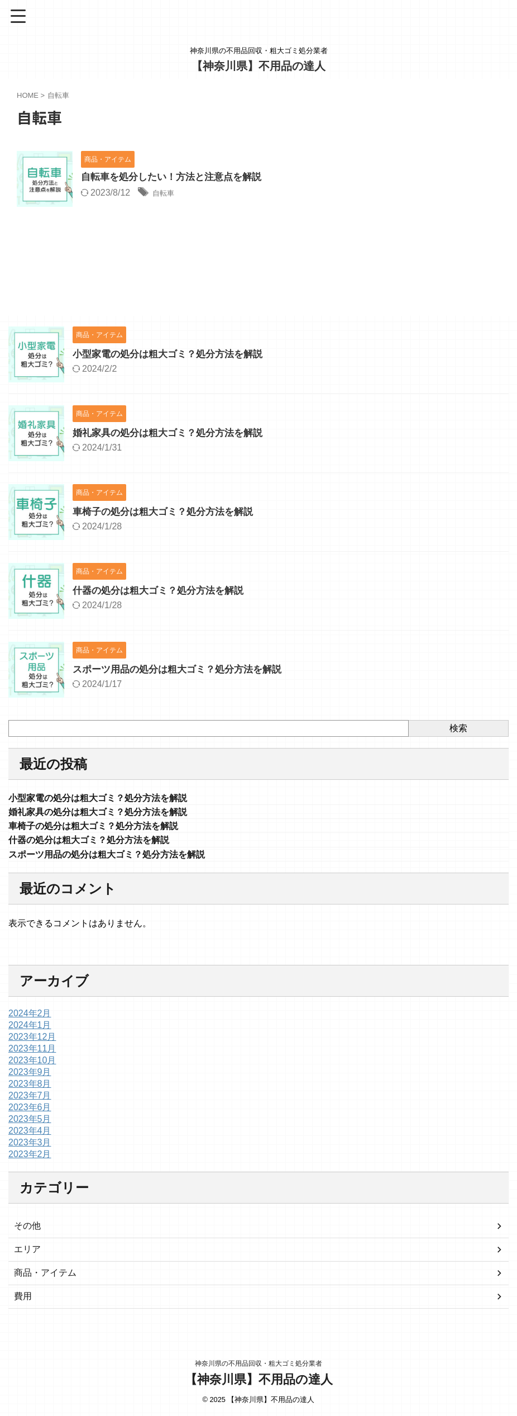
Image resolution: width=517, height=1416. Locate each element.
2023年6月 (29, 1112)
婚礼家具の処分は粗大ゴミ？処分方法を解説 (173, 432)
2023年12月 (32, 1042)
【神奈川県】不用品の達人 (258, 66)
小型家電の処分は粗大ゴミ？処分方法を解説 (173, 353)
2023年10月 (32, 1066)
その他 (27, 1231)
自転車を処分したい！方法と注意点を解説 (176, 177)
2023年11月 (32, 1054)
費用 (23, 1301)
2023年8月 (29, 1089)
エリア (27, 1254)
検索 (458, 728)
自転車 (165, 193)
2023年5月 (29, 1124)
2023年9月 (29, 1077)
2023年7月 (29, 1101)
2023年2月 (29, 1159)
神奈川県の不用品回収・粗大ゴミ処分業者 (258, 1364)
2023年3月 (29, 1148)
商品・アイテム (45, 1278)
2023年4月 (29, 1136)
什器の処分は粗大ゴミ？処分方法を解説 (163, 590)
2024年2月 (29, 1019)
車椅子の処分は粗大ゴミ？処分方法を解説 (168, 511)
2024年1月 (29, 1030)
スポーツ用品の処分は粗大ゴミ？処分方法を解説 (183, 669)
